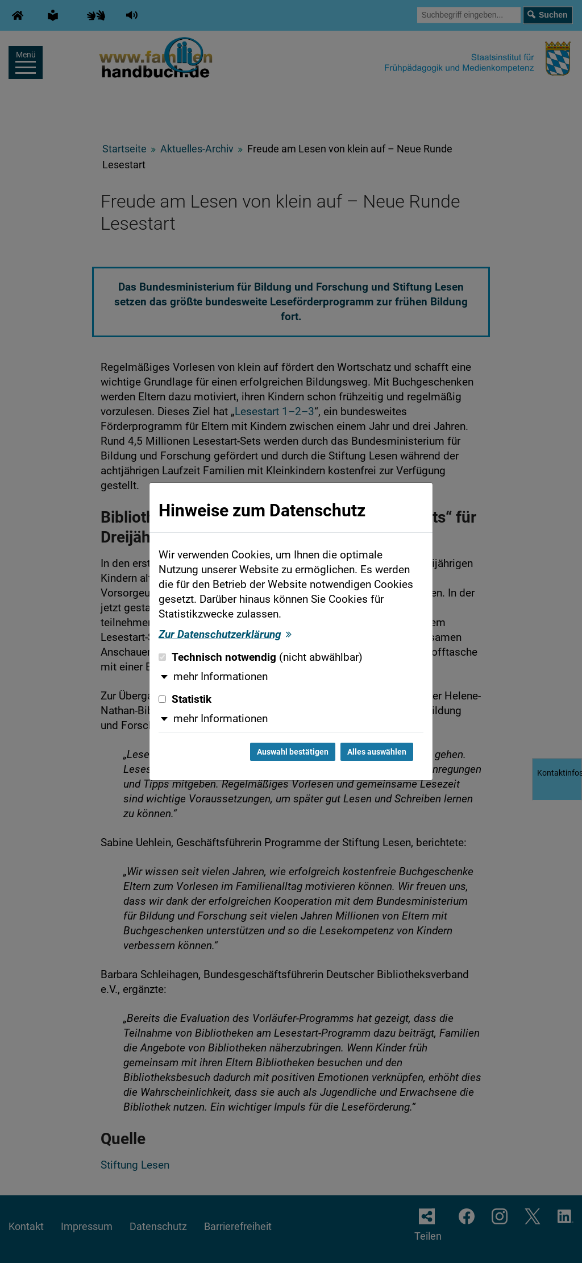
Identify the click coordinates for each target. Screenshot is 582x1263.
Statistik (185, 699)
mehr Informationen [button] (220, 676)
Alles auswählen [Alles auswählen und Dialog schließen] (376, 751)
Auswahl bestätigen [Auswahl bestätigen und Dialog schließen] (293, 751)
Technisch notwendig (261, 657)
